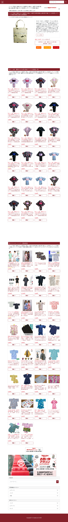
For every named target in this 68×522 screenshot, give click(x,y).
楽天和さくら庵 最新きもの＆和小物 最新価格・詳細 (47, 42)
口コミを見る (46, 39)
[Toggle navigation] (2, 2)
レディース (12, 490)
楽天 (38, 47)
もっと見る (39, 35)
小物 (11, 495)
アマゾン (47, 47)
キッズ (11, 508)
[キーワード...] (56, 2)
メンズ (11, 493)
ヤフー (56, 47)
